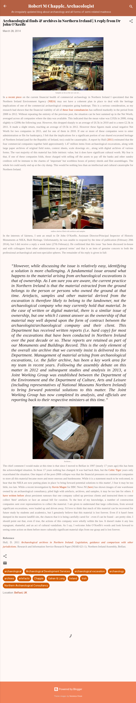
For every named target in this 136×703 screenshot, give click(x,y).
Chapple (39, 578)
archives (9, 578)
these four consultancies (75, 109)
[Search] (131, 7)
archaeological (12, 571)
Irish (84, 578)
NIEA (52, 101)
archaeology (116, 571)
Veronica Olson (75, 696)
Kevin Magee (59, 487)
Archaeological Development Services (48, 571)
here (90, 487)
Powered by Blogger (68, 689)
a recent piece (14, 97)
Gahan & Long (56, 578)
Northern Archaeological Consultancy (26, 585)
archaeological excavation (90, 571)
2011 (110, 139)
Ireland (73, 578)
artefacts (24, 578)
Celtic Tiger (115, 470)
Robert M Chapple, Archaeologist (61, 6)
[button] (131, 21)
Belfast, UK (20, 592)
